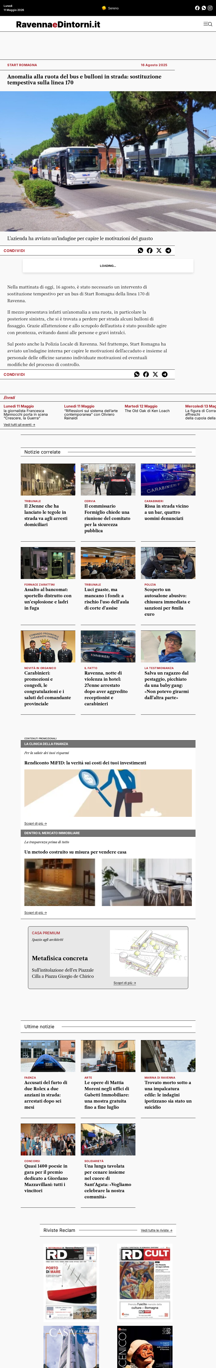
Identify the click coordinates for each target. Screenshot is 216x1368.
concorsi (32, 1161)
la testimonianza (159, 668)
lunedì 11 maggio (19, 406)
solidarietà (94, 1161)
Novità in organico (40, 668)
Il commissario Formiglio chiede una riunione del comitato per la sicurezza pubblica (107, 518)
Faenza (30, 1077)
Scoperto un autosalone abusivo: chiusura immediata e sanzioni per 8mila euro (167, 602)
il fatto (90, 668)
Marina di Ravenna (160, 1077)
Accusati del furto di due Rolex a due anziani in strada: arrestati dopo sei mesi (45, 1095)
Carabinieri (154, 501)
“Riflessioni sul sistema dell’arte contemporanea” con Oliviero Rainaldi (91, 414)
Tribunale (32, 501)
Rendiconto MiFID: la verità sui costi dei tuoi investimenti (85, 763)
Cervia (90, 501)
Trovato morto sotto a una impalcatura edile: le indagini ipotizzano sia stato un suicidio (168, 1095)
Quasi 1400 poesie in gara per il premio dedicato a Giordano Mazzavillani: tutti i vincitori (46, 1178)
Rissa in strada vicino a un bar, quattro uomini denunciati (167, 512)
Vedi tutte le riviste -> (157, 1230)
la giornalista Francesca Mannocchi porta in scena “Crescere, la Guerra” (26, 414)
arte (88, 1077)
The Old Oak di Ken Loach (147, 411)
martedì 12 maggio (141, 406)
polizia (150, 584)
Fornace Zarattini (39, 584)
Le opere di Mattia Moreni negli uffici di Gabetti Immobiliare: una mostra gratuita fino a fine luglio (106, 1095)
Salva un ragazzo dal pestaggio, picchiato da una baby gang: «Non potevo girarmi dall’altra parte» (167, 685)
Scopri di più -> (35, 823)
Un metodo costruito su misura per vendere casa (75, 852)
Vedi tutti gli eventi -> (19, 424)
